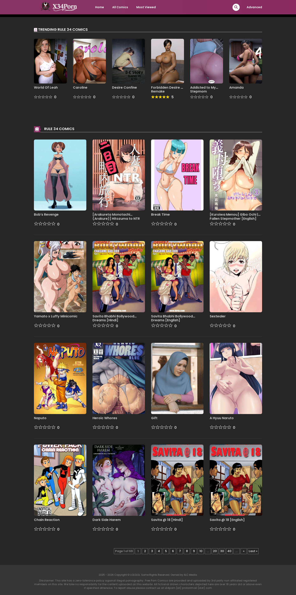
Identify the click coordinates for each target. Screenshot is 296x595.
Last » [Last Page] (253, 551)
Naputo (40, 418)
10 (200, 551)
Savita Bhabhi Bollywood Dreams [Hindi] (113, 318)
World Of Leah (46, 87)
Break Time (160, 214)
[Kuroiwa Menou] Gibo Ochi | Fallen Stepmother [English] (234, 216)
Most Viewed (146, 7)
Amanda (236, 87)
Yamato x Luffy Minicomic (55, 316)
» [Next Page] (243, 551)
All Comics (120, 7)
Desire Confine (124, 87)
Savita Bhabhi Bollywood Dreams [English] (172, 318)
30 (222, 551)
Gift (154, 418)
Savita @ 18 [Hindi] (167, 519)
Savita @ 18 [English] (227, 519)
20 (215, 551)
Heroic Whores (104, 418)
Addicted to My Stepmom (203, 89)
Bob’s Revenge (46, 214)
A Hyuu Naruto (222, 418)
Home (99, 7)
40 (229, 551)
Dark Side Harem (106, 519)
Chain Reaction (47, 519)
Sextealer (218, 316)
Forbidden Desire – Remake (167, 89)
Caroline (80, 87)
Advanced (254, 7)
